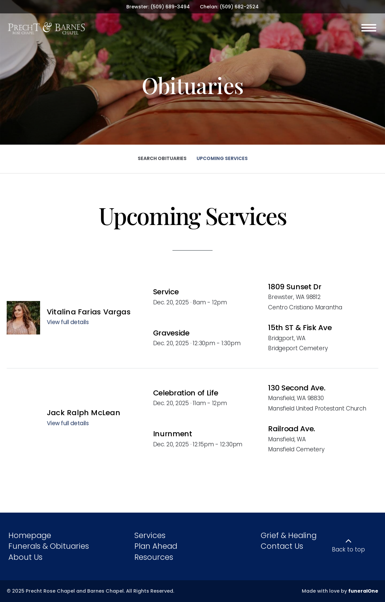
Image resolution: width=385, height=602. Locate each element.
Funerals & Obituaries (48, 546)
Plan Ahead (155, 546)
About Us (25, 557)
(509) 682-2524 (239, 6)
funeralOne (363, 591)
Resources (153, 557)
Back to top (348, 549)
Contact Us (282, 546)
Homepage (29, 535)
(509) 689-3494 (170, 6)
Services (149, 535)
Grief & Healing (288, 535)
